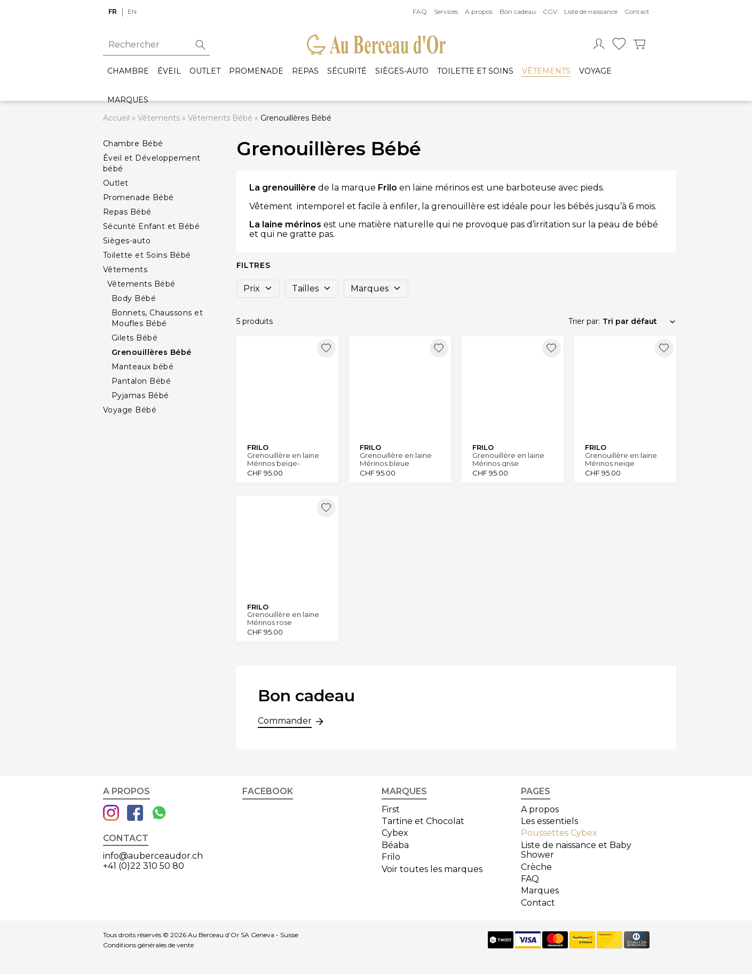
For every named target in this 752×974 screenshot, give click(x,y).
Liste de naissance (591, 11)
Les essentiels (549, 821)
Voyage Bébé (130, 410)
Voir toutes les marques (432, 869)
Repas (305, 71)
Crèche (536, 867)
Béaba (395, 845)
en (132, 11)
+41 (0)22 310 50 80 (143, 866)
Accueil (116, 118)
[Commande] (639, 321)
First (391, 809)
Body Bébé (134, 298)
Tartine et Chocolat (423, 821)
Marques (127, 100)
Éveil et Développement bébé (152, 163)
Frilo (391, 857)
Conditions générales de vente (148, 945)
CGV (550, 11)
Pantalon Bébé (141, 381)
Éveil (169, 71)
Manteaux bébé (143, 366)
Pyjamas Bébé (140, 395)
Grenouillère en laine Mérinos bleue (396, 459)
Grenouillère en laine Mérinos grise (508, 459)
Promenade (256, 71)
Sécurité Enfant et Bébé (151, 226)
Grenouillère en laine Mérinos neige (621, 459)
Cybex (395, 833)
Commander (285, 722)
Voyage (595, 71)
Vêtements (546, 71)
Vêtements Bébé (220, 118)
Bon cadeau (518, 11)
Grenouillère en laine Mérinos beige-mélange (283, 459)
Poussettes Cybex (559, 833)
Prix (258, 288)
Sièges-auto (402, 71)
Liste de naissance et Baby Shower (576, 850)
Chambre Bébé (133, 143)
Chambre (128, 71)
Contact (637, 11)
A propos (479, 11)
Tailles (311, 288)
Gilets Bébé (135, 338)
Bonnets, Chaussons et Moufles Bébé (157, 318)
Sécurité (347, 71)
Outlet (204, 71)
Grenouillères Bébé (152, 352)
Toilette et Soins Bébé (147, 255)
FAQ (420, 11)
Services (446, 11)
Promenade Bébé (138, 197)
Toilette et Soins (475, 71)
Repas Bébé (127, 212)
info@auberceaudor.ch (153, 856)
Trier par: (584, 321)
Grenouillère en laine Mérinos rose (283, 618)
